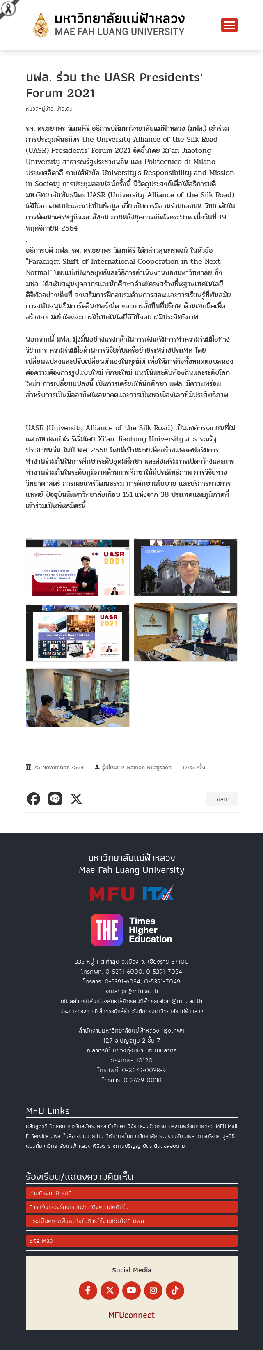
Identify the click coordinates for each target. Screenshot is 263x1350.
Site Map (41, 1241)
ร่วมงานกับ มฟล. (177, 1136)
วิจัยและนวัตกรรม (147, 1126)
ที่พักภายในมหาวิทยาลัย (131, 1136)
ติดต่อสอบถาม (169, 1146)
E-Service (37, 1136)
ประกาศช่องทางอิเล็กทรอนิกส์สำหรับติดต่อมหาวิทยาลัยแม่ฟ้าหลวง (131, 1011)
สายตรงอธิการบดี (50, 1193)
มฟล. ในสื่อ (62, 1136)
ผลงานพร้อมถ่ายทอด (191, 1126)
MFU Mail (227, 1126)
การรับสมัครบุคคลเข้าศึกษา (96, 1126)
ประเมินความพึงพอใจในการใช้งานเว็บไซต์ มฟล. (87, 1221)
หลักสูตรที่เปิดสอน (45, 1126)
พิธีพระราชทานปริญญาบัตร (122, 1146)
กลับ (222, 799)
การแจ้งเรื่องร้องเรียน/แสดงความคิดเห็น (79, 1207)
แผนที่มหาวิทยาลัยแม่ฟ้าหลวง (58, 1146)
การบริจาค (209, 1136)
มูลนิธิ (228, 1136)
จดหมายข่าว (90, 1136)
